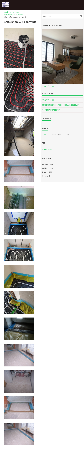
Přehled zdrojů (47, 149)
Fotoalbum (14, 12)
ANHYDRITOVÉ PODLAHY (14, 14)
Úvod (6, 12)
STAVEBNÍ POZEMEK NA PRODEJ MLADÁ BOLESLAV (60, 105)
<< (45, 135)
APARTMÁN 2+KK (48, 86)
